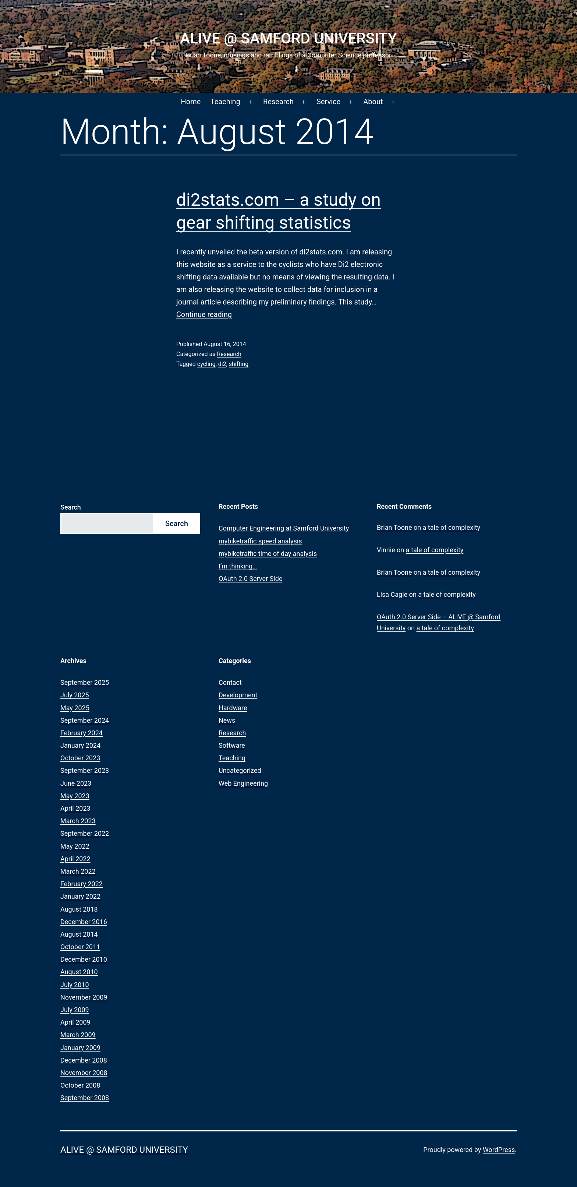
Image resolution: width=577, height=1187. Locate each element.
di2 (222, 363)
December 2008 (83, 1060)
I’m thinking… (238, 566)
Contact (230, 682)
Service (328, 101)
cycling (206, 363)
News (227, 720)
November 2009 (83, 997)
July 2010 (74, 985)
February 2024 (81, 733)
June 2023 (75, 783)
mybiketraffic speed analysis (260, 541)
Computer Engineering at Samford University (284, 528)
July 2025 (74, 695)
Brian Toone (394, 527)
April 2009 (75, 1022)
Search (70, 507)
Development (238, 695)
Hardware (233, 708)
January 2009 (80, 1048)
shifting (238, 363)
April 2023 (75, 808)
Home (191, 101)
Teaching (225, 101)
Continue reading (204, 314)
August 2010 (79, 972)
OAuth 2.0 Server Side (250, 578)
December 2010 (83, 959)
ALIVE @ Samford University (288, 38)
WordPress (499, 1149)
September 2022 (84, 833)
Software (232, 745)
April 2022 (75, 859)
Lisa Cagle (392, 594)
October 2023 (80, 758)
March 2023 (78, 821)
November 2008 (83, 1073)
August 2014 (79, 934)
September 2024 (84, 720)
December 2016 (83, 922)
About (373, 101)
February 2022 (81, 884)
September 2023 (84, 770)
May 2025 (74, 708)
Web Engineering (243, 783)
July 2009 (74, 1010)
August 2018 (79, 909)
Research (278, 101)
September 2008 (84, 1098)
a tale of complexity (452, 527)
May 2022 (74, 846)
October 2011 (80, 947)
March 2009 (78, 1035)
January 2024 (80, 745)
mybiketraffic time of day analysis (268, 553)
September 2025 (84, 682)
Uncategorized (240, 770)
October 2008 (80, 1085)
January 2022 (80, 896)
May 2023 (74, 796)
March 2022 (78, 871)
